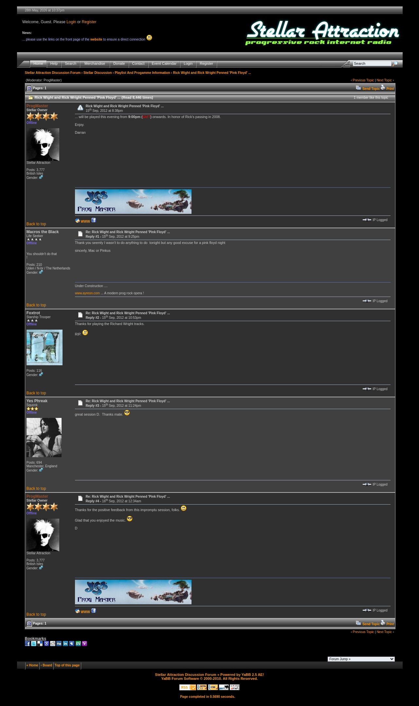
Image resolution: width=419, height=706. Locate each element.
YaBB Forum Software (180, 678)
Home (38, 63)
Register (89, 22)
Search (71, 63)
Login (71, 22)
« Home (32, 665)
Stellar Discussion (97, 73)
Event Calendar (164, 63)
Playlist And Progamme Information (142, 73)
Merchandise (94, 63)
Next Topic (384, 80)
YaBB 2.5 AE (252, 675)
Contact (138, 63)
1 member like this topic (371, 97)
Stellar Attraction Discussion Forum (53, 73)
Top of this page (67, 665)
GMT (146, 117)
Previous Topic (363, 80)
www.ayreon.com (87, 293)
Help (54, 63)
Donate (119, 63)
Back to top (36, 224)
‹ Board (46, 665)
